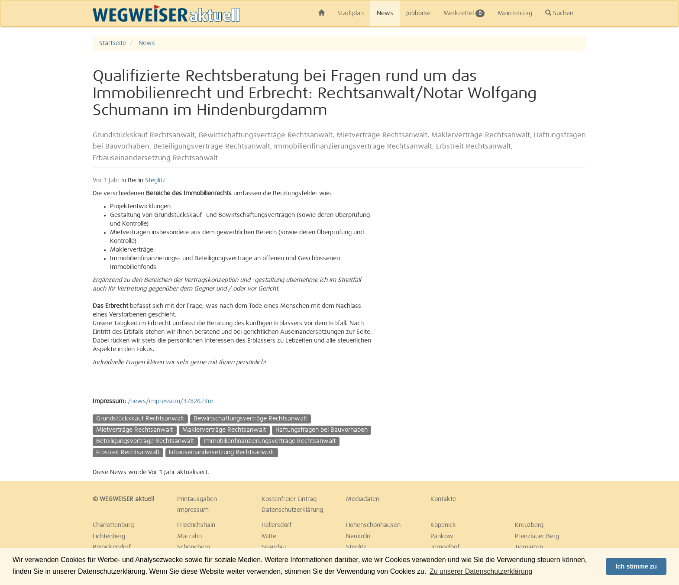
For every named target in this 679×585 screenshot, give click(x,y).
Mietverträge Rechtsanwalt (134, 430)
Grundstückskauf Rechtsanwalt (140, 419)
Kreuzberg (529, 525)
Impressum (193, 510)
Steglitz (155, 181)
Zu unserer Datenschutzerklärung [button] (481, 571)
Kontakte (443, 499)
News (385, 13)
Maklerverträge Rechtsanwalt (224, 430)
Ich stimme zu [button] (636, 566)
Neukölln (358, 536)
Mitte (269, 536)
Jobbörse (418, 13)
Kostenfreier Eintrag (289, 499)
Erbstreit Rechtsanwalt (127, 452)
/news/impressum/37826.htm (170, 401)
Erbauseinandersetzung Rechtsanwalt (221, 452)
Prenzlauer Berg (537, 536)
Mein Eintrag (515, 13)
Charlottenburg (113, 525)
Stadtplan (350, 13)
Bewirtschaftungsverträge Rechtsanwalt (250, 419)
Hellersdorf (276, 525)
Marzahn (189, 536)
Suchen (559, 13)
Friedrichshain (196, 525)
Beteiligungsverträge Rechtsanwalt (145, 441)
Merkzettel (464, 13)
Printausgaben (197, 499)
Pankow (441, 536)
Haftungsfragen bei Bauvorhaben (321, 430)
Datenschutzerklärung (292, 510)
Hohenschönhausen (373, 525)
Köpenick (443, 525)
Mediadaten (362, 499)
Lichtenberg (109, 536)
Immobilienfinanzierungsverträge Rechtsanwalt (270, 441)
